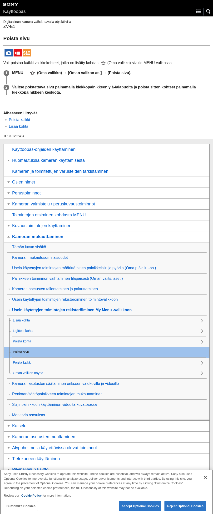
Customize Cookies (20, 509)
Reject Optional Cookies (185, 509)
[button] (208, 11)
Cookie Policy (32, 498)
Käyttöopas (14, 11)
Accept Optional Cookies (140, 509)
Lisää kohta (18, 126)
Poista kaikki (19, 120)
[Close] (205, 480)
